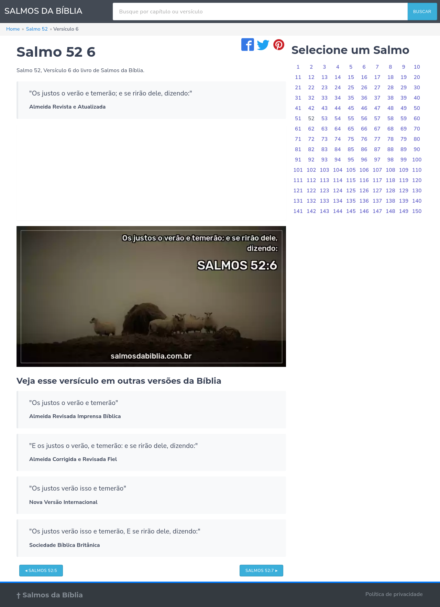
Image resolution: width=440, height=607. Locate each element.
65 (351, 128)
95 (351, 159)
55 (351, 118)
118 (390, 180)
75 (351, 139)
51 (298, 118)
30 (417, 87)
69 (403, 128)
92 (311, 159)
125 (351, 190)
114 (337, 180)
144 (337, 211)
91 (298, 159)
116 (364, 180)
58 (390, 118)
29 (403, 87)
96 (364, 159)
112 (311, 180)
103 (324, 170)
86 (364, 149)
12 (311, 77)
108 (390, 170)
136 (364, 201)
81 (298, 149)
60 (417, 118)
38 (390, 97)
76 (364, 139)
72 (311, 139)
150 (417, 211)
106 (364, 170)
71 (298, 139)
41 (298, 108)
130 (417, 190)
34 (337, 97)
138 (390, 201)
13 (324, 77)
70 (417, 128)
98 (390, 159)
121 (298, 190)
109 (403, 170)
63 (324, 128)
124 (337, 190)
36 (364, 97)
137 (377, 201)
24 (337, 87)
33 (324, 97)
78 (390, 139)
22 (311, 87)
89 (403, 149)
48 (390, 108)
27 (377, 87)
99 (403, 159)
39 (403, 97)
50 (417, 108)
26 (364, 87)
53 (324, 118)
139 (403, 201)
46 (364, 108)
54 (337, 118)
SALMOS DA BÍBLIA (43, 10)
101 (298, 170)
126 (364, 190)
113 (324, 180)
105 (351, 170)
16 (364, 77)
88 (390, 149)
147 (377, 211)
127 (377, 190)
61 (298, 128)
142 (311, 211)
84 (337, 149)
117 (377, 180)
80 (417, 139)
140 (417, 201)
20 (417, 77)
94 (337, 159)
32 (311, 97)
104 (337, 170)
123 (324, 190)
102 (311, 170)
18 (390, 77)
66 (364, 128)
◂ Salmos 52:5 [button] (41, 570)
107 (377, 170)
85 (351, 149)
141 (298, 211)
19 (403, 77)
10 (417, 67)
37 (377, 97)
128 (390, 190)
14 (337, 77)
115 (351, 180)
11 (298, 77)
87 (377, 149)
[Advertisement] (151, 172)
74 (337, 139)
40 (417, 97)
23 (324, 87)
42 (311, 108)
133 (324, 201)
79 (403, 139)
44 (337, 108)
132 (311, 201)
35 (351, 97)
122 (311, 190)
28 (390, 87)
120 (417, 180)
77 (377, 139)
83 (324, 149)
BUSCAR (422, 11)
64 (337, 128)
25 (351, 87)
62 (311, 128)
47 (377, 108)
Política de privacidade (394, 594)
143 (324, 211)
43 (324, 108)
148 (390, 211)
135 (351, 201)
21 (298, 87)
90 (417, 149)
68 (390, 128)
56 (364, 118)
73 (324, 139)
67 (377, 128)
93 (324, 159)
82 (311, 149)
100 (417, 159)
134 (337, 201)
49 (403, 108)
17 (377, 77)
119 (403, 180)
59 (403, 118)
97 (377, 159)
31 (298, 97)
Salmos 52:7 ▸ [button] (261, 570)
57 (377, 118)
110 (417, 170)
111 (298, 180)
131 (298, 201)
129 (403, 190)
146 (364, 211)
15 (351, 77)
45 (351, 108)
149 (403, 211)
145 (351, 211)
